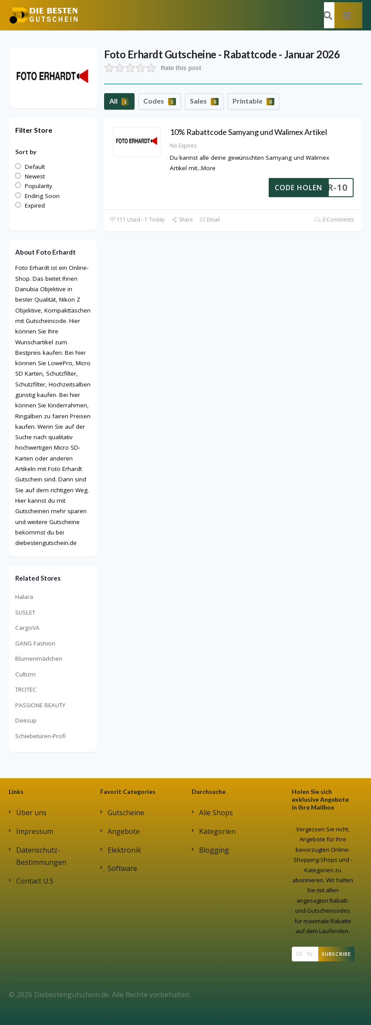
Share (181, 219)
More (208, 168)
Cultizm (25, 674)
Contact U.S (35, 881)
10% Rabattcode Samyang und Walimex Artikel (248, 132)
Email (209, 219)
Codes (159, 101)
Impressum (34, 831)
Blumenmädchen (38, 658)
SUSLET (25, 612)
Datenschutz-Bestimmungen (41, 856)
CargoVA (27, 628)
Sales (204, 101)
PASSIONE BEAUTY (40, 705)
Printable (253, 101)
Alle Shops (216, 812)
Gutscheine (126, 812)
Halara (24, 597)
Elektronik (124, 850)
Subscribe (336, 954)
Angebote (124, 831)
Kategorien (217, 831)
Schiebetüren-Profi (40, 736)
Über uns (31, 812)
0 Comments (334, 219)
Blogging (214, 850)
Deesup (26, 720)
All (119, 101)
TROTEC (26, 689)
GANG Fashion (35, 643)
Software (122, 868)
